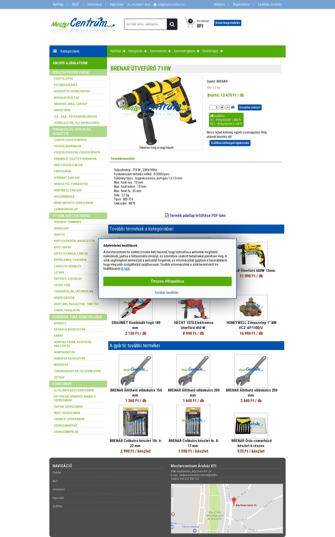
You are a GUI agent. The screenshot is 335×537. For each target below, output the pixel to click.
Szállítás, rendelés (270, 4)
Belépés (219, 4)
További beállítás (166, 292)
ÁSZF (75, 4)
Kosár (227, 22)
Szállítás (57, 506)
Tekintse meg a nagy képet (156, 147)
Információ (94, 4)
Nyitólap (58, 4)
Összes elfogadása (167, 281)
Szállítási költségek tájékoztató (230, 143)
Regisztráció (241, 4)
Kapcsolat (116, 4)
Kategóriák (135, 51)
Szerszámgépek (184, 51)
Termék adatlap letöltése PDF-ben (198, 215)
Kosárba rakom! (249, 107)
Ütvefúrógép (210, 51)
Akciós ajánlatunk (70, 63)
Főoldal (57, 472)
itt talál (125, 269)
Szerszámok (158, 51)
